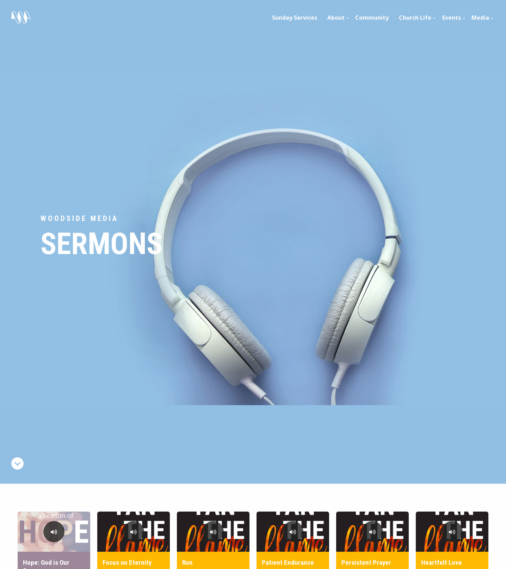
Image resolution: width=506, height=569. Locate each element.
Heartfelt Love (441, 562)
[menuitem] (294, 17)
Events (451, 17)
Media (480, 17)
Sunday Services (294, 17)
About (336, 17)
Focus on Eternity (127, 562)
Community (372, 17)
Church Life (415, 17)
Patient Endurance (288, 562)
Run (187, 562)
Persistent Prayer (366, 562)
